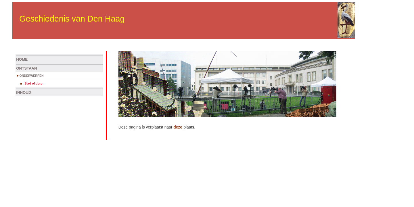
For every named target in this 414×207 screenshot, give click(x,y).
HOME (22, 59)
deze (177, 127)
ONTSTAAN (26, 68)
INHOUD (23, 92)
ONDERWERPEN (31, 75)
